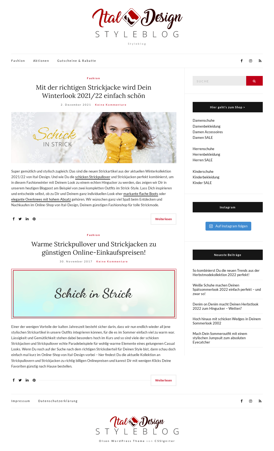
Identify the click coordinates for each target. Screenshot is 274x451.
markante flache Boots (140, 194)
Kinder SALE (202, 183)
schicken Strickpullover (92, 177)
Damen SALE (203, 137)
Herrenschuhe (203, 149)
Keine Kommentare (111, 104)
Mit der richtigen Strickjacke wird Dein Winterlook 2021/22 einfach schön (93, 91)
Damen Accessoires (208, 132)
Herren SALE (203, 160)
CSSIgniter (165, 440)
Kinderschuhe (203, 171)
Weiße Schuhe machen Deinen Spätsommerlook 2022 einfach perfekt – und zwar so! (227, 289)
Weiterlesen (163, 219)
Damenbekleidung (206, 126)
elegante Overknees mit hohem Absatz (41, 199)
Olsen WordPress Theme (122, 440)
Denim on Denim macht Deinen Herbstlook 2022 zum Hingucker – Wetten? (225, 306)
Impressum (20, 401)
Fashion (18, 60)
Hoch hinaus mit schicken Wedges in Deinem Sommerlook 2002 (227, 321)
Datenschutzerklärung (58, 401)
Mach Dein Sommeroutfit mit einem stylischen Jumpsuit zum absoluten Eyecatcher (220, 337)
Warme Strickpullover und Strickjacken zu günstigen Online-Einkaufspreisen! (93, 248)
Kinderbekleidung (206, 177)
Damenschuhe (204, 120)
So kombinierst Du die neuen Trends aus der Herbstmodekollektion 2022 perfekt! (226, 272)
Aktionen (41, 60)
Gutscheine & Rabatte (76, 60)
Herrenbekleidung (206, 154)
